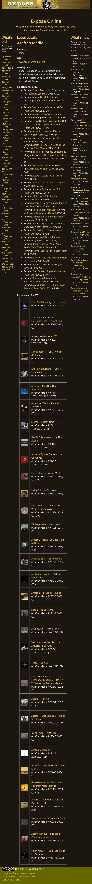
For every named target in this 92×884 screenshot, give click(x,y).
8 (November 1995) (7, 92)
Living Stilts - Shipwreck (44, 216)
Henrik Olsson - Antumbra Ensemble (80, 212)
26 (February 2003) (7, 195)
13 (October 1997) (7, 119)
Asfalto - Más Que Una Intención (49, 257)
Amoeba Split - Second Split (46, 189)
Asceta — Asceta (40, 698)
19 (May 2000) (5, 153)
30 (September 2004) (8, 222)
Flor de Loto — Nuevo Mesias (46, 473)
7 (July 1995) (7, 87)
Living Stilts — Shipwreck (44, 490)
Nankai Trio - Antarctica (80, 169)
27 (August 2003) (6, 201)
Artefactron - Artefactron (45, 182)
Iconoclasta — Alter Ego (44, 732)
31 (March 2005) (6, 229)
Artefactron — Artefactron (45, 628)
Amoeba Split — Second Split (46, 558)
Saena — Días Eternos (43, 609)
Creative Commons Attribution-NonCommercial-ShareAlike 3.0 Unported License (19, 876)
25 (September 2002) (8, 188)
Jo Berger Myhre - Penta (79, 157)
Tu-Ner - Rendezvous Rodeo (80, 188)
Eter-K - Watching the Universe (48, 271)
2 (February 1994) (7, 63)
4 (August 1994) (6, 72)
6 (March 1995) (5, 83)
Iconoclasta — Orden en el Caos (48, 818)
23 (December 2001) (7, 174)
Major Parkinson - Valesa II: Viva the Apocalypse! (80, 143)
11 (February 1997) (7, 108)
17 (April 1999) (5, 139)
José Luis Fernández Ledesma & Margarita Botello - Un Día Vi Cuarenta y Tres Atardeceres (45, 155)
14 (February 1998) (7, 125)
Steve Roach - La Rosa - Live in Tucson (80, 97)
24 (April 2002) (5, 181)
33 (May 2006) (5, 243)
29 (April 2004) (5, 215)
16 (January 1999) (7, 133)
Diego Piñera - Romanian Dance (80, 85)
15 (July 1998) (7, 129)
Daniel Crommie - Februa (80, 110)
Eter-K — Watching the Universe (48, 302)
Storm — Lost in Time (42, 421)
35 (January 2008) (7, 254)
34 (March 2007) (6, 248)
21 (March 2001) (6, 164)
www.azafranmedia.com (32, 61)
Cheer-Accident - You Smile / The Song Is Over (81, 277)
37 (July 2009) (7, 264)
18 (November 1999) (7, 146)
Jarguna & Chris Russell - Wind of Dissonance (81, 291)
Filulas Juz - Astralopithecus (46, 196)
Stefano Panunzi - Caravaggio (78, 72)
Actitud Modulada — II (43, 749)
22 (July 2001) (7, 169)
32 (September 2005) (8, 236)
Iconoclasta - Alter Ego (44, 138)
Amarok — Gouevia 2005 (44, 336)
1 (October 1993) (6, 58)
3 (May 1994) (7, 68)
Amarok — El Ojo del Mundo (46, 592)
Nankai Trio (81, 178)
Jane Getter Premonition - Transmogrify (80, 263)
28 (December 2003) (7, 208)
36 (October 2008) (7, 260)
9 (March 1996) (5, 97)
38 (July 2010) (7, 267)
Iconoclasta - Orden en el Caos (48, 107)
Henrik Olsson (82, 223)
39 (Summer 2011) (7, 271)
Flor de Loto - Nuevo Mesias (47, 230)
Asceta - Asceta (40, 175)
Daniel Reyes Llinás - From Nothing (80, 249)
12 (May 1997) (5, 114)
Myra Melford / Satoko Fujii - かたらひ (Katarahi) (81, 235)
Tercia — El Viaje (39, 662)
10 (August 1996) (6, 103)
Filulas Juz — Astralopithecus (46, 524)
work (22, 868)
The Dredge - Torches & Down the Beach (81, 58)
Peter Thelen (48, 100)
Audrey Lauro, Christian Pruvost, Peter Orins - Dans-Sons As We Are (81, 125)
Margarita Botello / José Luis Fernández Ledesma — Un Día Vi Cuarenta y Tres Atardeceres (47, 680)
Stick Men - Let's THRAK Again (80, 199)
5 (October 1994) (6, 77)
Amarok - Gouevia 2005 (44, 264)
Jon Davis (42, 93)
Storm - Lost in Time (43, 250)
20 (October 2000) (7, 159)
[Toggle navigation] (15, 13)
